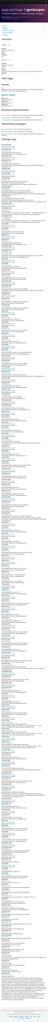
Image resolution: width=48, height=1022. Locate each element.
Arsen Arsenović (5, 439)
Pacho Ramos (5, 900)
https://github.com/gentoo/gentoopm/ (22, 17)
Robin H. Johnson (6, 906)
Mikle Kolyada (5, 849)
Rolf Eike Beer (5, 514)
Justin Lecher (5, 954)
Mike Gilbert (4, 941)
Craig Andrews (5, 790)
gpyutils (10, 131)
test (3, 88)
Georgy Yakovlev (6, 406)
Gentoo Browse (7, 2)
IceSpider (27, 1018)
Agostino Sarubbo (6, 722)
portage (9, 120)
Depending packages (23, 32)
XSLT (31, 1016)
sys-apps (4, 117)
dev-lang (4, 115)
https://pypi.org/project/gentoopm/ (10, 18)
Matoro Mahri (5, 287)
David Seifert (5, 395)
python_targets (8, 95)
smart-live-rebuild (12, 133)
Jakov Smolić (5, 362)
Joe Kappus (4, 179)
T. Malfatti (4, 917)
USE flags (23, 28)
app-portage (12, 10)
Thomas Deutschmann (7, 665)
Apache (22, 1016)
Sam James (4, 230)
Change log (23, 35)
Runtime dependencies (23, 30)
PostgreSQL (16, 1016)
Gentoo (10, 1016)
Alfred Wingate (5, 162)
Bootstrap (22, 1018)
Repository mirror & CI (7, 146)
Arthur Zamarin (5, 209)
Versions (23, 26)
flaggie (10, 129)
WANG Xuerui (5, 276)
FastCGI (27, 1016)
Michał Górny (5, 151)
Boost (34, 1016)
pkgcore (9, 117)
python (8, 115)
